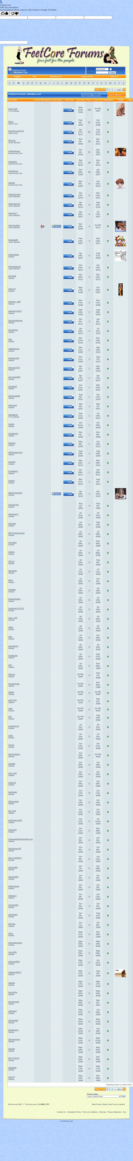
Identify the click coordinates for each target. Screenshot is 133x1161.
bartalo (11, 183)
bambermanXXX (16, 131)
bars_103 (12, 618)
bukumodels (14, 225)
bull (10, 665)
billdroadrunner (15, 452)
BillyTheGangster (16, 533)
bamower (12, 792)
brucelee (12, 542)
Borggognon (14, 1039)
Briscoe (11, 140)
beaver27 (12, 213)
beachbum (13, 646)
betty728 (12, 700)
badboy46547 (14, 972)
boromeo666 (14, 377)
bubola (11, 1049)
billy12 (11, 561)
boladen (12, 589)
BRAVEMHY (14, 754)
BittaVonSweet (15, 493)
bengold (12, 276)
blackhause (13, 886)
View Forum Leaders (116, 1104)
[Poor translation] (15, 13)
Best (10, 580)
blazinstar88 (14, 396)
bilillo (10, 627)
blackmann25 (14, 848)
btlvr (10, 637)
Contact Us (61, 1112)
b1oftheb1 (13, 471)
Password (90, 72)
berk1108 (12, 109)
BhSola (11, 924)
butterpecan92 (15, 820)
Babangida (13, 801)
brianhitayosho (15, 943)
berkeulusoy (14, 151)
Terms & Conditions (90, 1112)
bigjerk (11, 481)
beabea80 (13, 240)
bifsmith (12, 523)
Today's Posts (87, 76)
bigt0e (11, 424)
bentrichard (13, 1002)
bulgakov (12, 161)
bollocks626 (14, 961)
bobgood (12, 405)
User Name (91, 69)
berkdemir (13, 415)
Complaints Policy (74, 1112)
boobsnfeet (13, 254)
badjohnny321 (15, 311)
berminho (12, 992)
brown (11, 745)
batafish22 (13, 433)
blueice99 (13, 867)
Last (119, 90)
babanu (11, 443)
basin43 (12, 782)
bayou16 (12, 830)
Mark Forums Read (99, 1104)
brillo (10, 735)
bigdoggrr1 (13, 514)
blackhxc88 (13, 358)
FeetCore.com (67, 1121)
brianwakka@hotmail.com (20, 839)
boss (10, 933)
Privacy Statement (114, 1112)
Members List (56, 76)
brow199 (12, 952)
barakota (12, 571)
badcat (11, 983)
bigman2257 (14, 367)
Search (113, 76)
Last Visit (98, 100)
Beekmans (13, 1030)
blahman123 (14, 204)
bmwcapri (13, 914)
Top (124, 1112)
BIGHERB (13, 1020)
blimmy (11, 674)
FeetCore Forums (19, 70)
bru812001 (13, 905)
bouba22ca (13, 726)
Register (17, 76)
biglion (11, 552)
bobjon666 (13, 877)
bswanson (13, 330)
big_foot (12, 811)
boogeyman (14, 684)
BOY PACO (13, 1058)
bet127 (11, 1077)
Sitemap (102, 1112)
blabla (11, 692)
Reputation (107, 100)
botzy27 (12, 289)
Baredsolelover (15, 320)
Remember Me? (117, 70)
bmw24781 (13, 505)
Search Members (115, 95)
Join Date (81, 100)
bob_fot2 (12, 773)
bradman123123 (16, 608)
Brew (10, 121)
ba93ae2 (12, 1011)
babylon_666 (14, 302)
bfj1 (10, 717)
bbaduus (12, 896)
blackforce (13, 171)
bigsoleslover (14, 266)
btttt (10, 339)
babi (10, 708)
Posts (88, 100)
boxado (11, 462)
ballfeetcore (13, 349)
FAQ (34, 76)
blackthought (14, 194)
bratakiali (12, 386)
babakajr (12, 1067)
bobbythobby (14, 599)
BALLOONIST (15, 858)
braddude (12, 655)
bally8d (11, 764)
